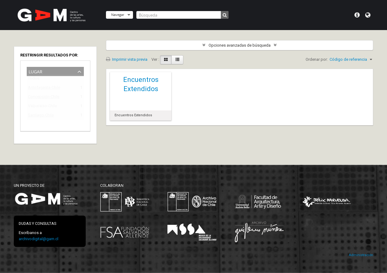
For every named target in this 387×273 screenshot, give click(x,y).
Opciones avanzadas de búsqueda (240, 45)
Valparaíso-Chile (42, 107)
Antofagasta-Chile (44, 88)
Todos (33, 79)
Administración (361, 255)
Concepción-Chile (43, 97)
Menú (357, 15)
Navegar (117, 14)
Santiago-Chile (41, 116)
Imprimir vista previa (126, 59)
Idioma (367, 15)
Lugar (35, 71)
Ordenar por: (317, 59)
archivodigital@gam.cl (38, 238)
